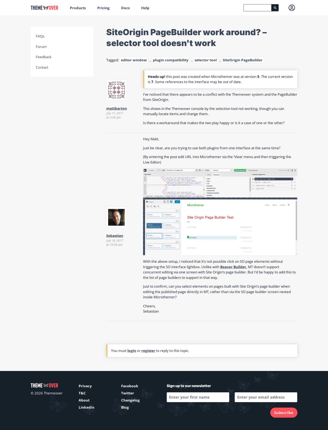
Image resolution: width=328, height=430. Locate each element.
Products (78, 7)
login (131, 350)
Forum (41, 46)
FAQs (40, 36)
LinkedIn (86, 407)
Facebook (129, 386)
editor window (134, 60)
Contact (42, 67)
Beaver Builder (233, 266)
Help (145, 7)
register (148, 350)
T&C (82, 393)
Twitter (127, 393)
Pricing (103, 7)
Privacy (85, 386)
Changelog (130, 400)
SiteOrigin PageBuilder (243, 60)
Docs (125, 7)
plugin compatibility (170, 60)
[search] (257, 7)
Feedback (43, 56)
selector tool (206, 60)
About (84, 400)
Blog (125, 407)
